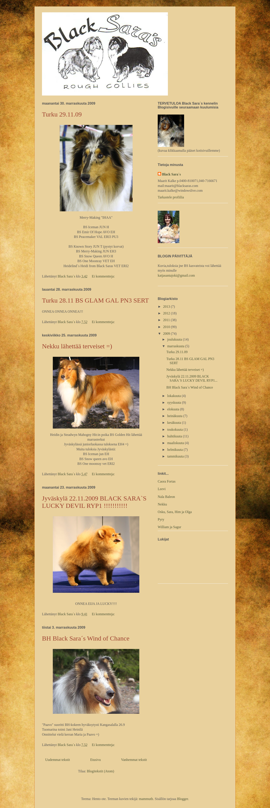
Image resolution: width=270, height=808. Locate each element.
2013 (167, 306)
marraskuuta (176, 346)
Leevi (162, 489)
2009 (167, 333)
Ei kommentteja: (104, 276)
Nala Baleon (166, 497)
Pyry (161, 519)
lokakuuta (174, 396)
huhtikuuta (175, 436)
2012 (167, 313)
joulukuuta (175, 339)
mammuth (146, 799)
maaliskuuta (176, 443)
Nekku (162, 504)
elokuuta (173, 409)
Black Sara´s (171, 174)
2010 (167, 327)
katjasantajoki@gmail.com (176, 275)
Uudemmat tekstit (57, 760)
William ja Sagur (169, 527)
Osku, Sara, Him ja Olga (175, 512)
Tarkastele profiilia (171, 197)
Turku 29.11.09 (62, 114)
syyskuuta (174, 402)
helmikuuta (175, 449)
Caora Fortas (166, 481)
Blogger (182, 799)
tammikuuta (176, 456)
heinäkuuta (175, 416)
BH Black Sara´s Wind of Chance (85, 638)
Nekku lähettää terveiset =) (77, 346)
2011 (167, 320)
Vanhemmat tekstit (134, 760)
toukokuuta (175, 429)
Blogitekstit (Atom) (100, 771)
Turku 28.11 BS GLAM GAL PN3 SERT (95, 300)
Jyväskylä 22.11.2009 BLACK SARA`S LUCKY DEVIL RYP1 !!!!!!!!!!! (94, 502)
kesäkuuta (174, 422)
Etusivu (95, 760)
